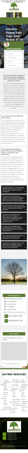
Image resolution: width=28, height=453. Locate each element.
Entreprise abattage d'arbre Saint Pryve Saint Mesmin (23, 390)
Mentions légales (21, 446)
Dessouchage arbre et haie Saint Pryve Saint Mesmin (13, 402)
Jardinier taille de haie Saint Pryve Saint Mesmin (4, 398)
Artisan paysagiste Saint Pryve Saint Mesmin (5, 384)
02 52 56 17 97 (7, 1)
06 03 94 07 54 (19, 1)
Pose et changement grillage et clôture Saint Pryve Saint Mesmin (23, 405)
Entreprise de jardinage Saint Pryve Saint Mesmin (13, 390)
